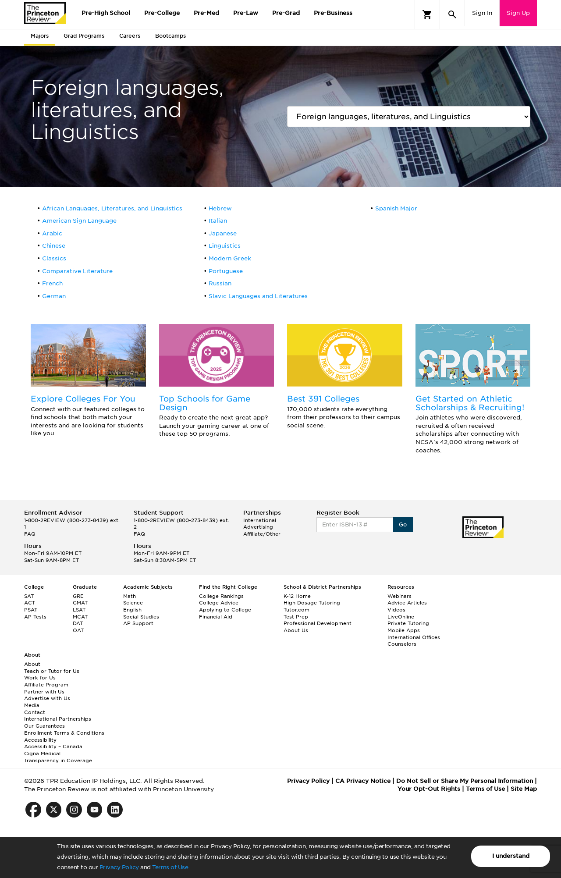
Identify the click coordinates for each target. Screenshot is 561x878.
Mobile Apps (403, 630)
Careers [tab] (129, 35)
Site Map (524, 789)
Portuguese (226, 271)
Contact (34, 712)
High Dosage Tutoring (312, 603)
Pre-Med (206, 13)
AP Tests (35, 617)
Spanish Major (396, 208)
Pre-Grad (286, 13)
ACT (29, 603)
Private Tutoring (408, 623)
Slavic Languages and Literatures (258, 296)
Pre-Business (333, 13)
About (32, 664)
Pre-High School (106, 13)
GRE (78, 596)
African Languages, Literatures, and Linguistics (112, 208)
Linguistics (225, 245)
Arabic (52, 233)
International (259, 520)
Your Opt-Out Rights (429, 789)
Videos (396, 610)
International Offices (413, 637)
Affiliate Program (46, 685)
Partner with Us (44, 692)
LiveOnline (400, 617)
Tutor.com (296, 610)
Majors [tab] (40, 35)
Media (31, 705)
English (132, 610)
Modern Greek (230, 258)
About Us (296, 630)
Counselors (401, 644)
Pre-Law (245, 13)
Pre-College (162, 13)
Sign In (482, 13)
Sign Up (518, 13)
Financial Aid (215, 617)
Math (129, 596)
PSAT (30, 610)
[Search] (452, 14)
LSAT (79, 610)
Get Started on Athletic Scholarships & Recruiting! (469, 403)
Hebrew (220, 208)
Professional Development (318, 623)
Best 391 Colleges (323, 398)
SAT (29, 596)
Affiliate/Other (261, 534)
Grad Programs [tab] (84, 35)
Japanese (223, 233)
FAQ (30, 534)
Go (403, 524)
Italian (218, 220)
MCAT (80, 617)
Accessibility (40, 740)
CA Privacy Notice (363, 781)
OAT (78, 630)
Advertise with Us (47, 698)
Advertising (258, 527)
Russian (220, 283)
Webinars (399, 596)
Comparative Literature (77, 271)
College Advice (218, 603)
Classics (54, 258)
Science (133, 603)
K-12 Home (297, 596)
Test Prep (296, 617)
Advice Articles (407, 603)
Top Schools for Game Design (204, 403)
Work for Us (40, 678)
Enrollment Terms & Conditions (64, 733)
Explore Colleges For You (83, 398)
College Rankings (221, 596)
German (54, 296)
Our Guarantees (44, 726)
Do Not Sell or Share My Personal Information (464, 781)
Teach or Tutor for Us (51, 671)
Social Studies (141, 617)
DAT (78, 623)
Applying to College (225, 610)
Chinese (53, 245)
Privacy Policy (119, 867)
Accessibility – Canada (53, 746)
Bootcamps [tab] (170, 35)
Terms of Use (170, 867)
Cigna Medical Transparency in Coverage (58, 757)
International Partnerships (57, 719)
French (52, 283)
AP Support (138, 623)
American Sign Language (79, 220)
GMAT (80, 603)
